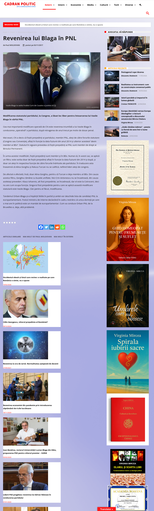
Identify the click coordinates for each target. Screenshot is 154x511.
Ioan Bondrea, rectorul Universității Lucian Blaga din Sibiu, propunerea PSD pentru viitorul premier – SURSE (49, 311)
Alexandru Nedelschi (129, 76)
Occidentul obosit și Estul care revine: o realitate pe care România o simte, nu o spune (64, 24)
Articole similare (12, 236)
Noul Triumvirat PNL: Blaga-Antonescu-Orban (15, 349)
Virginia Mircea (127, 122)
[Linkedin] (51, 227)
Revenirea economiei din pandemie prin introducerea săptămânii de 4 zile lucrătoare (17, 309)
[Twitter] (46, 227)
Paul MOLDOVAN (13, 45)
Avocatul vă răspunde (120, 32)
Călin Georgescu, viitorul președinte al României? (47, 267)
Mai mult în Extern (63, 236)
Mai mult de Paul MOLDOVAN (37, 236)
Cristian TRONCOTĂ (128, 104)
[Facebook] (40, 227)
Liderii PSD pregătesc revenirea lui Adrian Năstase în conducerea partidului (85, 309)
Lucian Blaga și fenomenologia (50, 348)
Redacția (124, 136)
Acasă (5, 32)
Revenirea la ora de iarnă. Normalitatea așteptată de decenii (82, 268)
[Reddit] (57, 227)
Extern (12, 32)
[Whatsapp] (62, 227)
